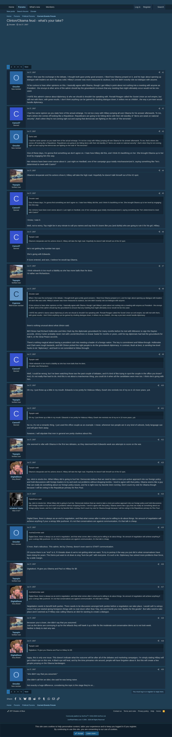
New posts (11, 11)
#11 (162, 408)
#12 (162, 440)
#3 (163, 131)
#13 (162, 462)
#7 (163, 266)
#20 (162, 669)
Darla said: (33, 137)
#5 (163, 193)
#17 (162, 587)
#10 (162, 385)
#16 (162, 564)
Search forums (22, 11)
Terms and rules (130, 711)
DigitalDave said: (35, 499)
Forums (22, 7)
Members (50, 7)
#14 (162, 494)
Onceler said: (34, 198)
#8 (163, 289)
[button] (42, 6)
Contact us (117, 711)
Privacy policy (143, 711)
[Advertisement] (86, 46)
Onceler (12, 25)
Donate (33, 11)
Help (152, 711)
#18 (162, 618)
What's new (35, 7)
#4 (163, 170)
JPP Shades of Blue (16, 711)
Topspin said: (34, 237)
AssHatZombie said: (36, 533)
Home (11, 7)
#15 (162, 527)
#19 (162, 641)
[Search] (159, 6)
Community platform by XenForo (86, 716)
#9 (163, 354)
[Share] (159, 72)
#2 (163, 108)
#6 (163, 232)
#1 (163, 72)
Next (26, 67)
